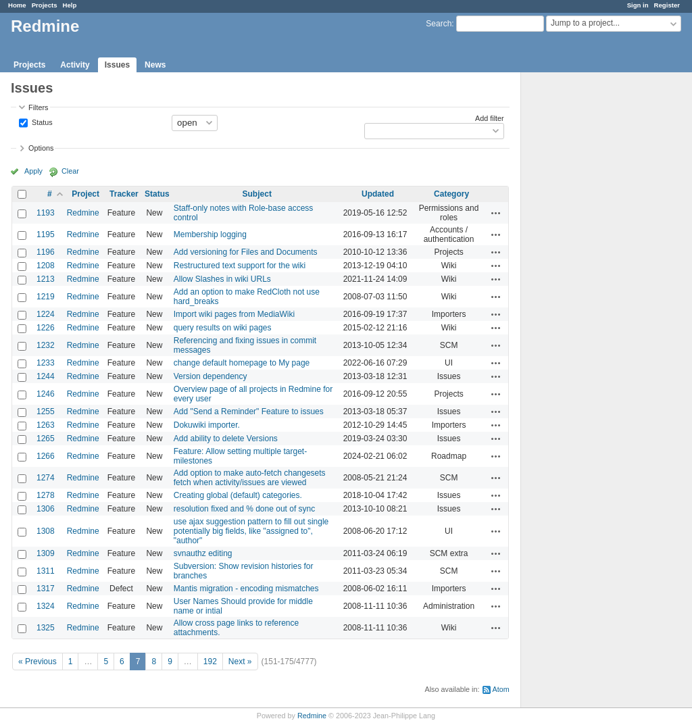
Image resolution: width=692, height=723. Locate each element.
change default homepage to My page (242, 363)
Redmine (83, 213)
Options (40, 148)
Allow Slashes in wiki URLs (222, 279)
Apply (33, 171)
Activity (74, 65)
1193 (45, 213)
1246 (45, 394)
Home (17, 5)
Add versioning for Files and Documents (246, 252)
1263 (45, 425)
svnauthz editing (203, 553)
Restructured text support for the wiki (239, 265)
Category (451, 194)
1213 (45, 279)
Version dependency (210, 376)
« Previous (37, 661)
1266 (45, 456)
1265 (45, 438)
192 (210, 661)
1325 (45, 627)
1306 (45, 509)
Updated (378, 194)
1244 (45, 376)
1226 (45, 327)
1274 (45, 477)
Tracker (124, 194)
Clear (70, 171)
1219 (45, 296)
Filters (38, 107)
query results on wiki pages (223, 327)
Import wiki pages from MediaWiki (234, 314)
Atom (501, 689)
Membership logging (210, 234)
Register (667, 5)
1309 (45, 553)
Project (85, 194)
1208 (45, 265)
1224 (45, 314)
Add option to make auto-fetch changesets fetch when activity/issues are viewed (250, 477)
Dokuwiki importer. (207, 425)
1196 (45, 252)
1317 (45, 588)
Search (438, 23)
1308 (45, 531)
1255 (45, 411)
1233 (45, 363)
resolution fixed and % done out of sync (244, 509)
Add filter (489, 118)
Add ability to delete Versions (226, 438)
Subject (257, 194)
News (155, 65)
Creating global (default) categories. (238, 495)
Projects (44, 5)
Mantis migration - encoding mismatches (246, 588)
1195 (45, 234)
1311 (45, 571)
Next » (240, 661)
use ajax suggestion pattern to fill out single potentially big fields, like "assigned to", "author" (251, 531)
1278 (45, 495)
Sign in (638, 5)
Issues (117, 65)
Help (70, 5)
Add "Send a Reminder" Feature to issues (249, 411)
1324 (45, 606)
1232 (45, 345)
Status (41, 122)
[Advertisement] (589, 284)
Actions (496, 212)
